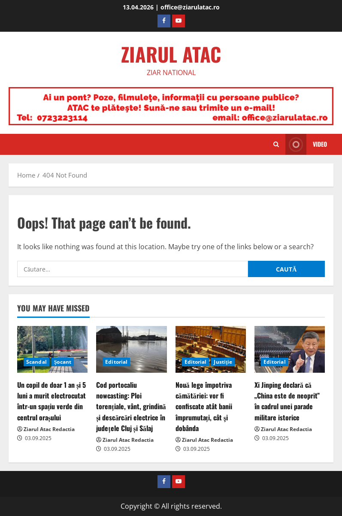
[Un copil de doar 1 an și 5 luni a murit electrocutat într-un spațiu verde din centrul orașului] (52, 349)
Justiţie (223, 361)
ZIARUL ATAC (171, 53)
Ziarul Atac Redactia (49, 429)
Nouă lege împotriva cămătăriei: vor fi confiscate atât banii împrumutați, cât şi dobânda (204, 406)
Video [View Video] (306, 144)
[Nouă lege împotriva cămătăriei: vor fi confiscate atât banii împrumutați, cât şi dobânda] (211, 349)
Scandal (36, 361)
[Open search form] (276, 144)
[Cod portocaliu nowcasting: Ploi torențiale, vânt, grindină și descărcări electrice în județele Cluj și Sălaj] (131, 349)
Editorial (116, 361)
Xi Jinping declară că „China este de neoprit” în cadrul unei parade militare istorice (287, 401)
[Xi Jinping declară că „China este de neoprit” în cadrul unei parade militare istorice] (289, 349)
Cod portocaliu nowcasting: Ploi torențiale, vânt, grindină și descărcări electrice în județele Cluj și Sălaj (131, 406)
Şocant (62, 361)
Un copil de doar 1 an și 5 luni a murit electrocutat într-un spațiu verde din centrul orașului (51, 401)
